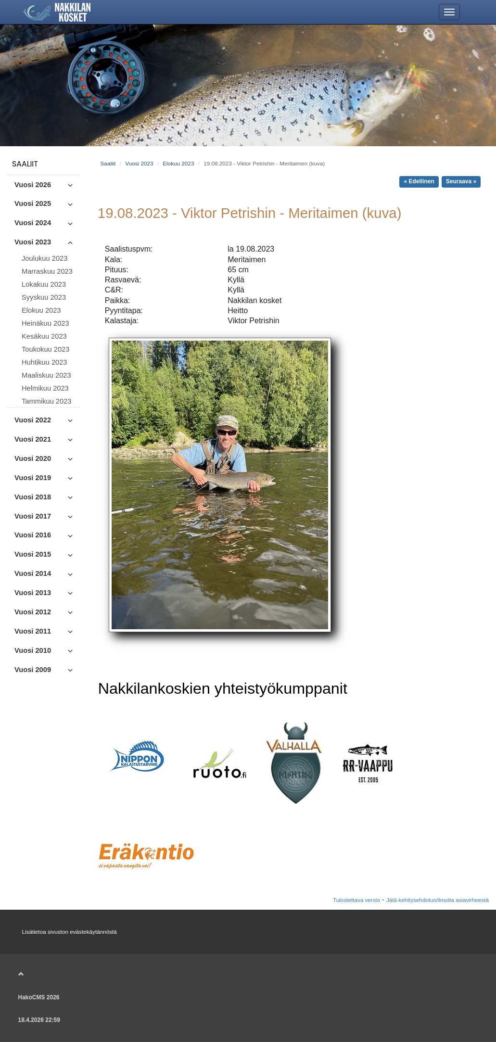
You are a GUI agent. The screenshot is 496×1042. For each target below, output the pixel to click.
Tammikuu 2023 (46, 401)
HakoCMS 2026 (39, 997)
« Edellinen (419, 181)
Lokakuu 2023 (44, 284)
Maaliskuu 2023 (46, 375)
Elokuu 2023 (41, 310)
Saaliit (25, 163)
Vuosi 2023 (139, 163)
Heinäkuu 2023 (45, 323)
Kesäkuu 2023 (44, 336)
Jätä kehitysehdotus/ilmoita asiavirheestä (437, 900)
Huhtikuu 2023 (44, 362)
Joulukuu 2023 (44, 258)
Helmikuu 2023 (45, 388)
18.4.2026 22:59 (39, 1020)
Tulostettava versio (356, 900)
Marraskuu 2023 (47, 271)
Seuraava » (461, 181)
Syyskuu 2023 (44, 297)
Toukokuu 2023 (45, 349)
